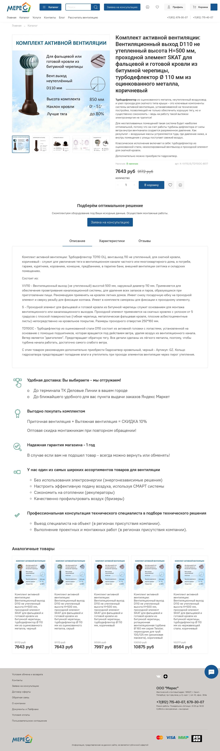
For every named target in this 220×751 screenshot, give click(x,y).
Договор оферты (21, 691)
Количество (123, 178)
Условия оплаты (21, 714)
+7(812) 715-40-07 (203, 17)
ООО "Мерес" (167, 688)
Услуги (36, 17)
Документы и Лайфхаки (25, 709)
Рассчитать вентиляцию (83, 17)
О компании (18, 703)
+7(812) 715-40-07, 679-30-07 (180, 702)
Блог (62, 17)
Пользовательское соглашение (29, 720)
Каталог (50, 7)
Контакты (50, 17)
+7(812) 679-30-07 (177, 17)
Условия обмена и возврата (27, 674)
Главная (11, 17)
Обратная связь (20, 697)
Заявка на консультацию (122, 7)
